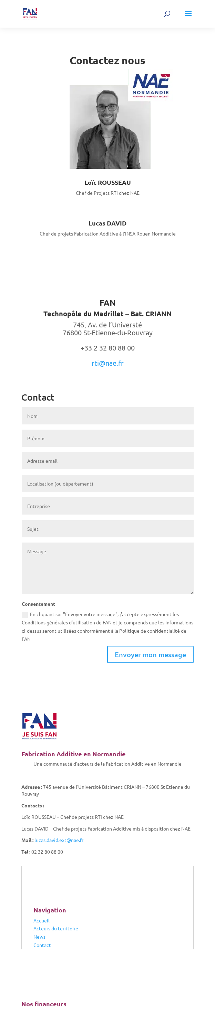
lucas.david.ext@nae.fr (58, 840)
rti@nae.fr (108, 362)
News (39, 936)
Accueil (41, 920)
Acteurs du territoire (55, 928)
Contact (42, 945)
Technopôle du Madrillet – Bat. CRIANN (107, 313)
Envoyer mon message (150, 654)
